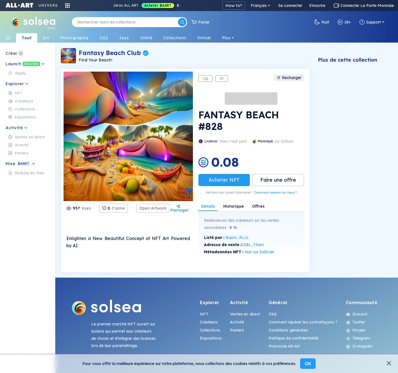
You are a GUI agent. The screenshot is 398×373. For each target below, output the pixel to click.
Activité (237, 322)
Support (370, 22)
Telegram (358, 338)
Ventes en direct (245, 314)
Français (259, 5)
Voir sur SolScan (259, 251)
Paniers (237, 330)
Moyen (355, 330)
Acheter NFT (224, 180)
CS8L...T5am (253, 244)
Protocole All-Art (284, 346)
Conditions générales (288, 330)
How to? (234, 5)
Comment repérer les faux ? (275, 192)
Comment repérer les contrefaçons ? (303, 322)
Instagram (359, 346)
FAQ (273, 314)
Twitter (355, 322)
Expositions (211, 338)
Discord (356, 314)
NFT (204, 314)
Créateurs (209, 322)
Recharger (289, 77)
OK (308, 363)
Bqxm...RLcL (237, 237)
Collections (210, 330)
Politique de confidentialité (293, 338)
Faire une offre (278, 180)
